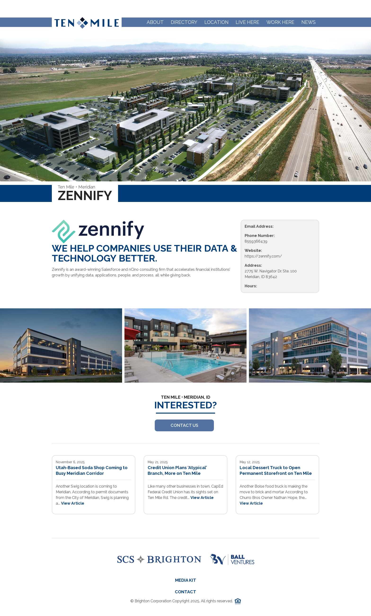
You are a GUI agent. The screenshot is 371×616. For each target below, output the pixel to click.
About (155, 22)
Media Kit (185, 580)
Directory (184, 22)
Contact (185, 591)
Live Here (247, 22)
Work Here (280, 22)
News (308, 22)
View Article (72, 503)
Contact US (184, 425)
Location (216, 22)
